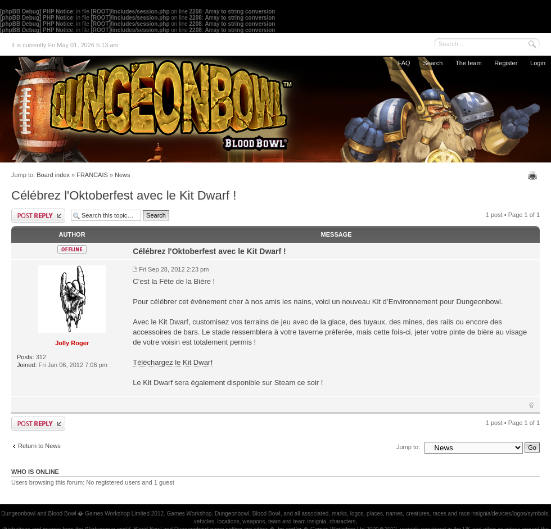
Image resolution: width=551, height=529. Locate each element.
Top (531, 405)
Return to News (39, 445)
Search (432, 63)
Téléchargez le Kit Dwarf (173, 362)
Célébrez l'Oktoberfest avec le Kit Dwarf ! (123, 195)
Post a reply (38, 216)
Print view (534, 175)
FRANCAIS (92, 174)
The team (468, 63)
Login (537, 63)
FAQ (404, 63)
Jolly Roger (72, 343)
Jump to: (408, 447)
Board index (53, 174)
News (122, 174)
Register (505, 63)
